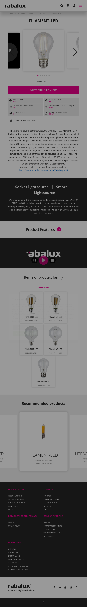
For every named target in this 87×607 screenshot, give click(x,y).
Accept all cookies (25, 320)
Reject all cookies (47, 314)
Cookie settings (23, 314)
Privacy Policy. (40, 308)
